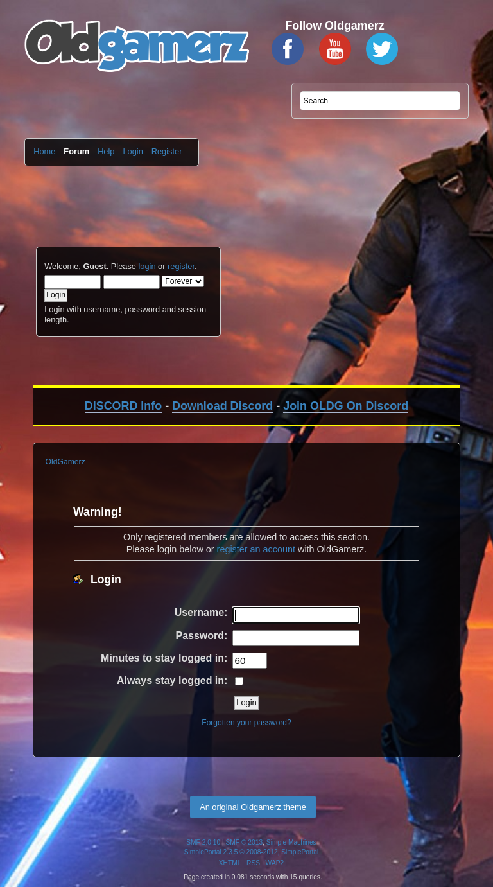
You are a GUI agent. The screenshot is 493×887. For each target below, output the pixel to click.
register (181, 266)
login (146, 266)
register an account (256, 549)
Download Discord (222, 406)
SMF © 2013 (244, 842)
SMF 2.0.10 (203, 842)
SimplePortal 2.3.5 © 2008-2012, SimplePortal (251, 852)
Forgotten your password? (246, 722)
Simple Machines (291, 842)
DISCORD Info (123, 406)
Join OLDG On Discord (345, 406)
